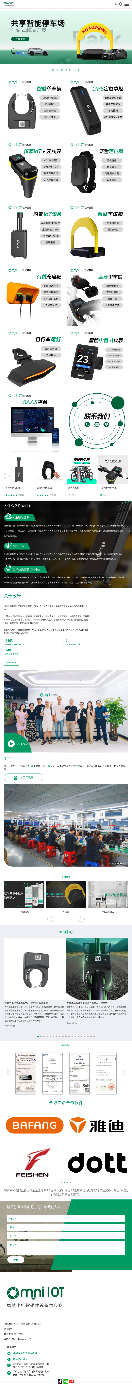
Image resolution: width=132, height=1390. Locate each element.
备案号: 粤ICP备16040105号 (17, 1339)
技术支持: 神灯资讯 (13, 1334)
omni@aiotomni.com (25, 1352)
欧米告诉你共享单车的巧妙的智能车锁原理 (26, 1003)
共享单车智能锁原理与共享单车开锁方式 (87, 1003)
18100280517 (20, 1358)
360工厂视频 (23, 778)
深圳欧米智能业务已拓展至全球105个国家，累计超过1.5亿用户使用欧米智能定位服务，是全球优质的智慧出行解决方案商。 (66, 1192)
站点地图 (8, 1329)
